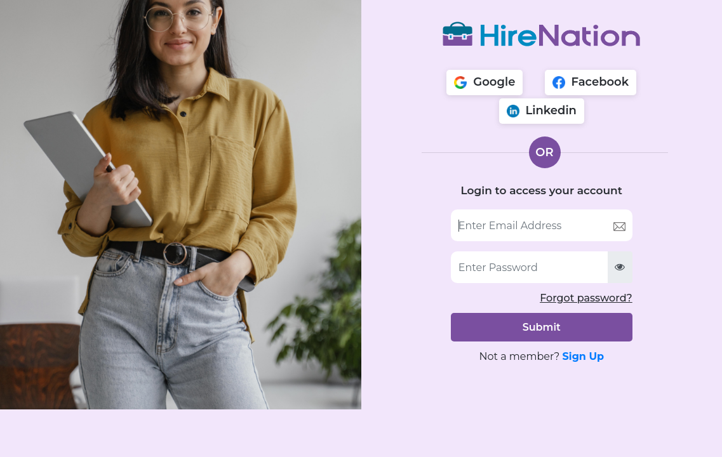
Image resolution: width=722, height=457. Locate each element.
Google (484, 82)
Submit (542, 327)
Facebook (590, 82)
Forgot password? (586, 298)
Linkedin (542, 110)
